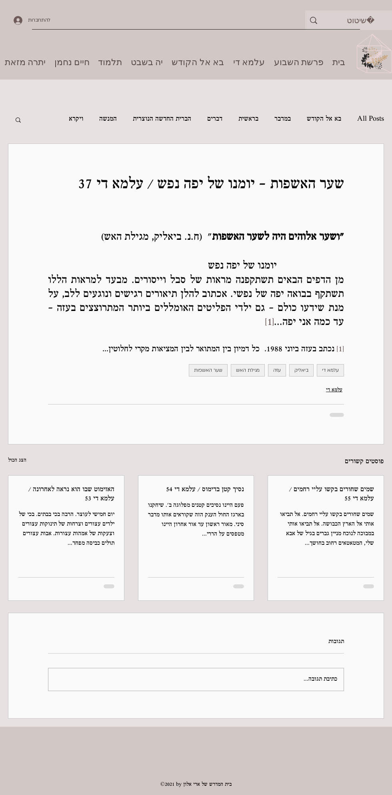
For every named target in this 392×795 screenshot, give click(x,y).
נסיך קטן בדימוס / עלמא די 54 (205, 490)
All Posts (370, 119)
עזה (277, 370)
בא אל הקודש (324, 119)
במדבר (282, 119)
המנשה (108, 119)
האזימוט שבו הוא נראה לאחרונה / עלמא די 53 (71, 494)
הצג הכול (17, 460)
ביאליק (301, 370)
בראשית (248, 119)
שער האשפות (208, 370)
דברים (214, 119)
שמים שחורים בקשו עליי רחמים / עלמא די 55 (331, 494)
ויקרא (76, 119)
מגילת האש (248, 370)
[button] (18, 119)
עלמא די (330, 370)
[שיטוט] (360, 20)
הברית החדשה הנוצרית (162, 119)
